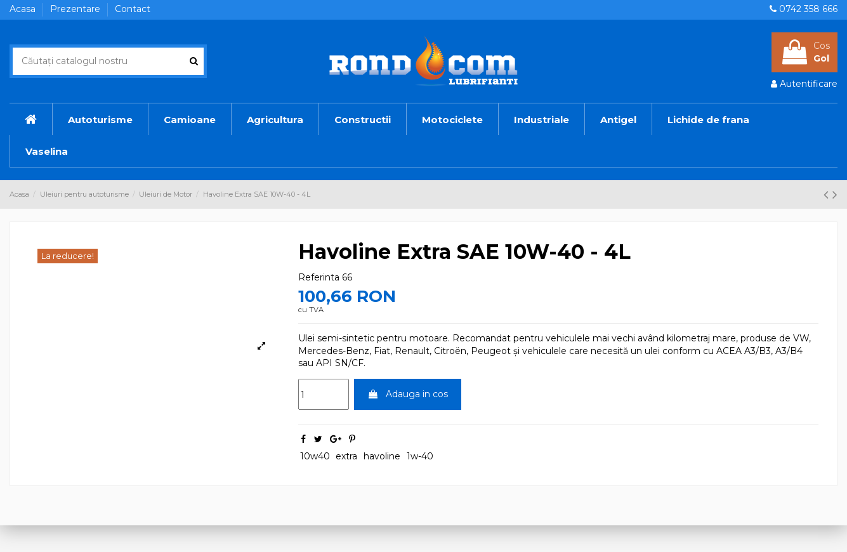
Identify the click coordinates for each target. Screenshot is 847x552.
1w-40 (420, 456)
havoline (382, 456)
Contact (132, 9)
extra (346, 456)
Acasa (24, 9)
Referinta (318, 277)
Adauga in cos (407, 394)
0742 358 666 (808, 9)
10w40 (315, 456)
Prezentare (76, 9)
